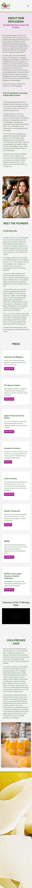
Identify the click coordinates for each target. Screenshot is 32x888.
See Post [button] (8, 462)
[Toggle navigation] (28, 6)
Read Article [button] (9, 368)
